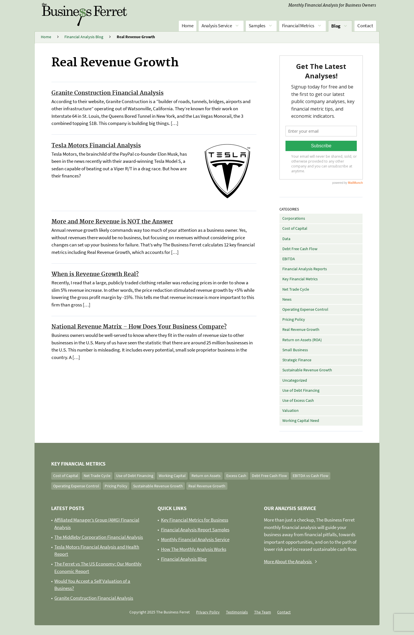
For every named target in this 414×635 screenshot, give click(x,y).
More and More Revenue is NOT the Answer (112, 221)
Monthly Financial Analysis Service (195, 539)
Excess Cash (236, 475)
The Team (262, 612)
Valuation (290, 410)
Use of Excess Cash (298, 400)
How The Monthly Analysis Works (193, 549)
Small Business (295, 349)
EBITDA (288, 258)
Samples (261, 26)
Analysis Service (221, 26)
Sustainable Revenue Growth (307, 369)
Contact (365, 25)
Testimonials (237, 612)
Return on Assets (206, 475)
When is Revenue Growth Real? (95, 274)
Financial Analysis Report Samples (195, 529)
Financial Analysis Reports (304, 268)
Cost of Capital (294, 228)
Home (187, 25)
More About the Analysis (291, 561)
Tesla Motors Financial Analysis (96, 145)
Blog (340, 26)
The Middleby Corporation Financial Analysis (98, 537)
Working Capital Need (300, 420)
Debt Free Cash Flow (299, 248)
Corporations (293, 218)
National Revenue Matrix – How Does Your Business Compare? (139, 326)
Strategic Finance (296, 359)
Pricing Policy (293, 319)
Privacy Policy (208, 612)
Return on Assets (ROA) (302, 339)
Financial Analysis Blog (184, 559)
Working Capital (172, 475)
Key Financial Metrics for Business (194, 520)
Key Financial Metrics (300, 278)
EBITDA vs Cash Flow (310, 475)
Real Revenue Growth (300, 329)
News (287, 299)
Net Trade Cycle (295, 289)
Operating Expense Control (305, 309)
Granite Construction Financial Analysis (107, 93)
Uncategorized (294, 380)
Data (286, 238)
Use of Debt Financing (300, 390)
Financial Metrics (302, 26)
